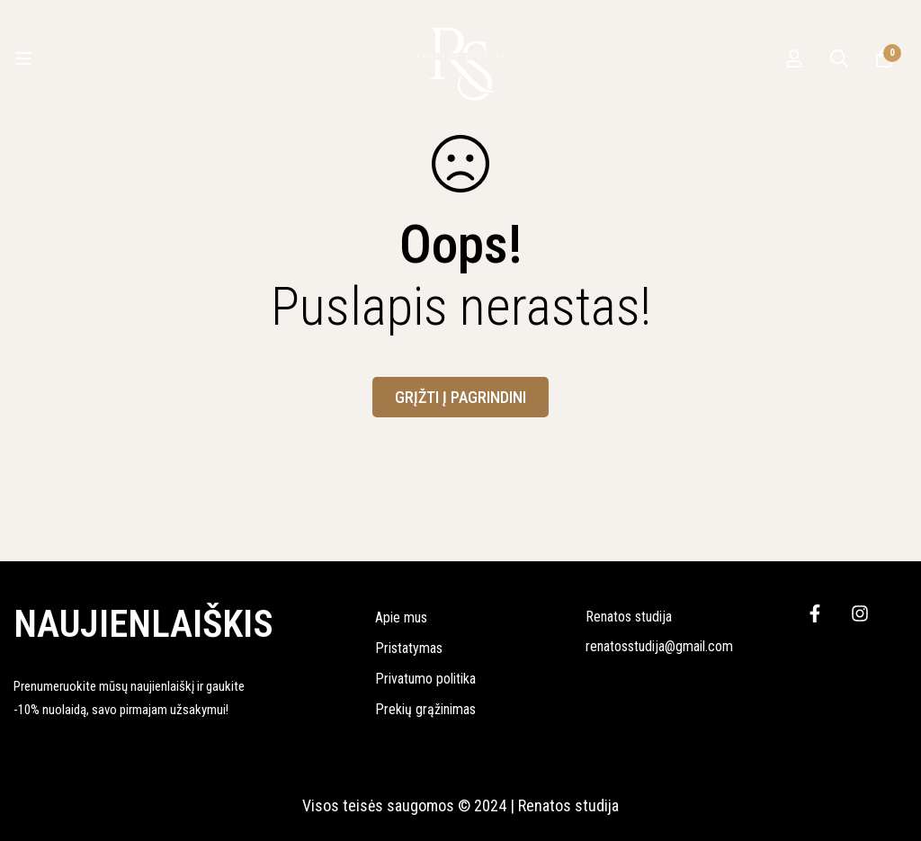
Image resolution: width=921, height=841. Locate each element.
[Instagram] (860, 613)
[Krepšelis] (884, 58)
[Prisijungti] (794, 58)
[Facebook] (815, 613)
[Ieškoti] (839, 58)
